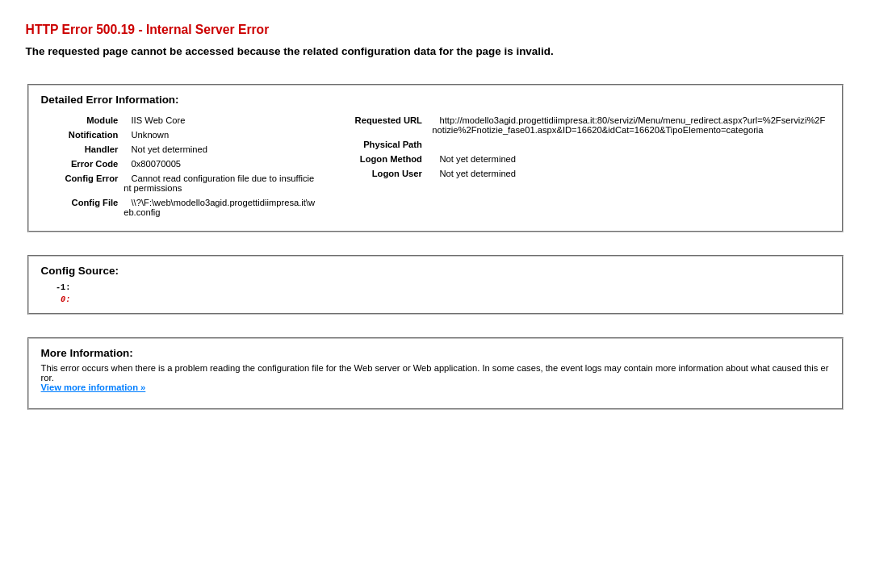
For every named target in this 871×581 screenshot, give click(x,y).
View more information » (93, 392)
